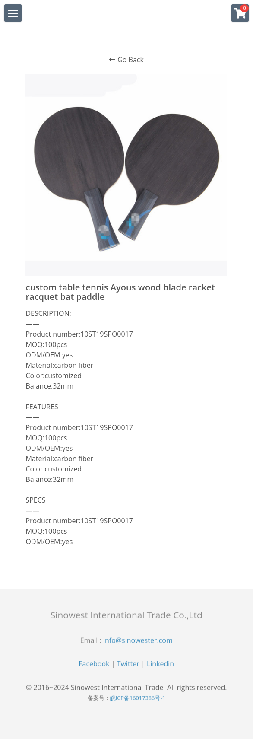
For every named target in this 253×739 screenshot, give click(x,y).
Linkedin (160, 666)
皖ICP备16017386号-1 (137, 700)
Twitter (128, 666)
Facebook (94, 666)
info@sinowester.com (138, 643)
